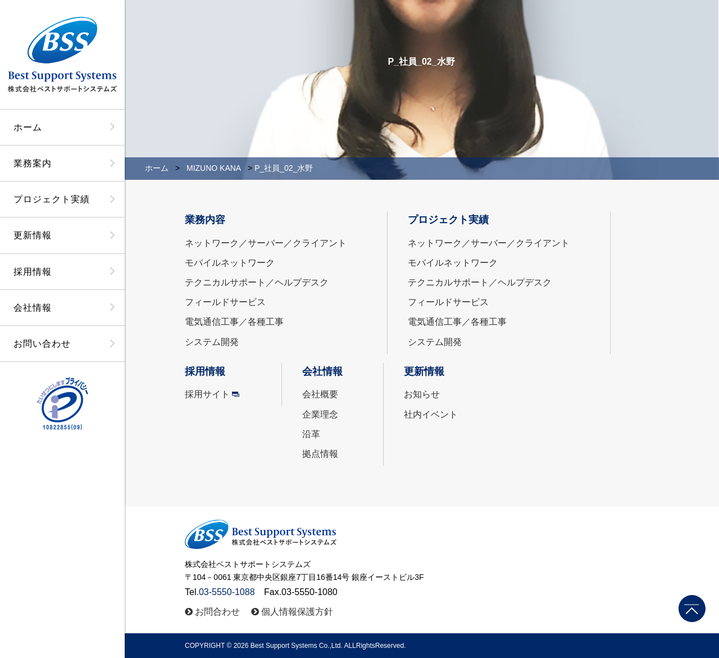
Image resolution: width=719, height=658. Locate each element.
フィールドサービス (225, 302)
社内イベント (431, 414)
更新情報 (32, 235)
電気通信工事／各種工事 (234, 321)
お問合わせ (217, 611)
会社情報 (32, 307)
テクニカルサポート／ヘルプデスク (257, 282)
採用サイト (207, 394)
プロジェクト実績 (51, 199)
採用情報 (32, 271)
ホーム (27, 127)
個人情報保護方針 (297, 611)
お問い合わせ (42, 343)
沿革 (311, 434)
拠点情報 (320, 454)
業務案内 (32, 163)
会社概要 (320, 394)
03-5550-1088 (227, 592)
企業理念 (320, 414)
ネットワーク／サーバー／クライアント (266, 243)
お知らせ (422, 394)
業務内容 (205, 219)
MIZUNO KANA (213, 168)
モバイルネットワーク (230, 262)
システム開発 (212, 342)
